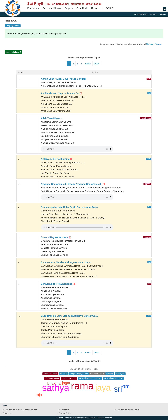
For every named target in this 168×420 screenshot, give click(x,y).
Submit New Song (69, 378)
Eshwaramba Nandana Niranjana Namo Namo (66, 262)
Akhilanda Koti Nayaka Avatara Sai (61, 93)
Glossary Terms (153, 44)
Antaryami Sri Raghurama (56, 159)
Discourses (33, 8)
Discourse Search (50, 374)
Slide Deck (82, 8)
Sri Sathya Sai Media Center (127, 409)
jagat (66, 383)
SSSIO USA (64, 409)
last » (97, 63)
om (126, 386)
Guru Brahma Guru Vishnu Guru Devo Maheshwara (69, 316)
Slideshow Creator (52, 378)
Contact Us (7, 413)
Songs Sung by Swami (79, 374)
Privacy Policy (65, 413)
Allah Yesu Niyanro (51, 118)
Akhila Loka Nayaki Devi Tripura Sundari (63, 79)
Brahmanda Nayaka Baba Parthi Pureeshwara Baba (69, 207)
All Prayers (120, 374)
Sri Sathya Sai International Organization (20, 409)
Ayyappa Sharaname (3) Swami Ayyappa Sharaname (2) (73, 184)
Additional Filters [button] (12, 52)
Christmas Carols (97, 374)
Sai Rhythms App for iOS (113, 378)
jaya (103, 387)
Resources (96, 8)
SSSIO (109, 8)
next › (88, 63)
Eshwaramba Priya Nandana (58, 284)
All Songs (63, 374)
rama (82, 385)
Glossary (154, 14)
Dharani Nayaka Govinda (56, 237)
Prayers (69, 8)
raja (39, 395)
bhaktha (54, 383)
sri (118, 389)
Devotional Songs (52, 8)
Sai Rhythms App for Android (90, 378)
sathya (55, 387)
